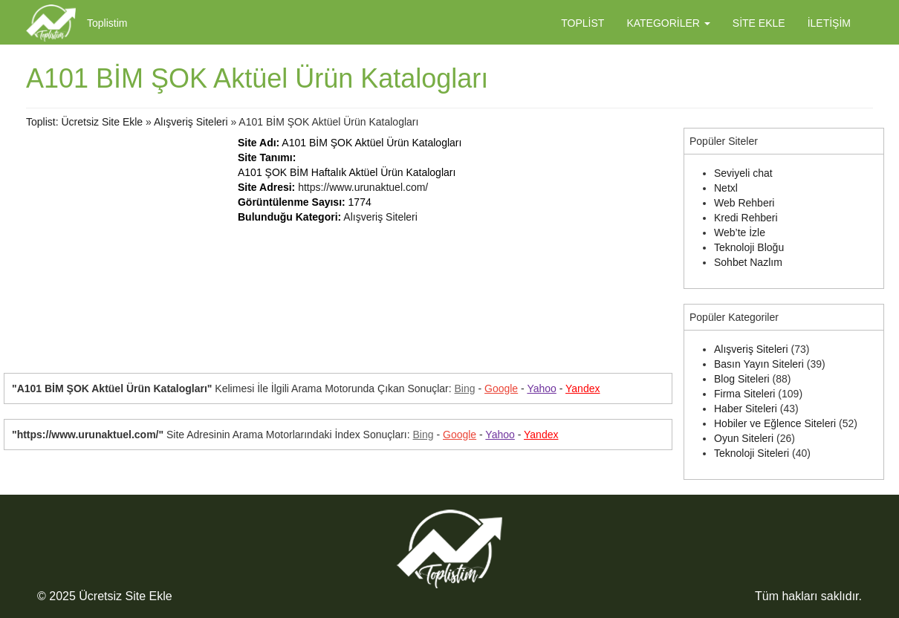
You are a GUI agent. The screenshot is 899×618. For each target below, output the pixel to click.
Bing (465, 388)
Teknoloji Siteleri (751, 453)
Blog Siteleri (742, 379)
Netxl (726, 188)
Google (501, 388)
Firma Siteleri (744, 394)
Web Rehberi (744, 203)
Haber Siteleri (745, 408)
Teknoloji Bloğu (749, 247)
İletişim (829, 23)
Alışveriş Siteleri (191, 122)
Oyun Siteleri (743, 438)
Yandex (582, 388)
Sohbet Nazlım (748, 262)
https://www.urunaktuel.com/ (363, 187)
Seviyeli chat (743, 173)
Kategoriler (668, 23)
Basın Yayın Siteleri (759, 364)
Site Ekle (759, 23)
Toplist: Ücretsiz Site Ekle (84, 122)
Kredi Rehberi (746, 218)
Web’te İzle (739, 232)
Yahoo (541, 388)
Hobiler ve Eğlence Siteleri (775, 423)
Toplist (582, 23)
